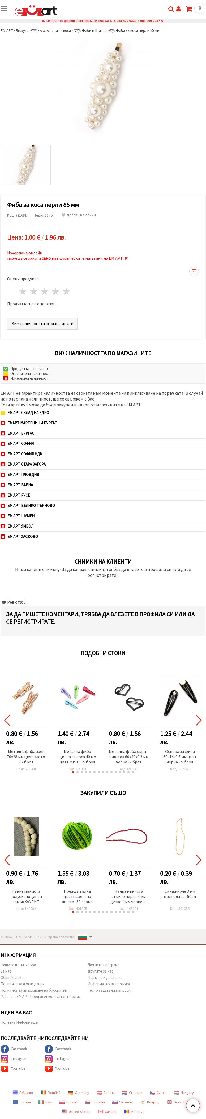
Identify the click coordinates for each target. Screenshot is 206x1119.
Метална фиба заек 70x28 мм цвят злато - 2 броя (26, 757)
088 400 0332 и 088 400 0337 (138, 21)
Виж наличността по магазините (42, 323)
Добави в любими (79, 215)
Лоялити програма (103, 964)
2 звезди (34, 291)
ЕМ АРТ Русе (15, 495)
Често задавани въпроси (109, 990)
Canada (107, 1111)
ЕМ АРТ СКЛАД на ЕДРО (25, 412)
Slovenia (122, 1102)
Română (51, 1092)
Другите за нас (100, 971)
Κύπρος (149, 1102)
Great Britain (180, 1102)
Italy (45, 1102)
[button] (73, 772)
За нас (6, 971)
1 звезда (23, 291)
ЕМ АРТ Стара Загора (23, 464)
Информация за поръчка (109, 983)
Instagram (14, 1059)
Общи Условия (13, 977)
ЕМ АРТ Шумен (18, 515)
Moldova (134, 1111)
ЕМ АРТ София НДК (21, 453)
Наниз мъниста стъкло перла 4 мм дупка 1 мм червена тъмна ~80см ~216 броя (128, 896)
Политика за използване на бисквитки (34, 990)
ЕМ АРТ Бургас (17, 433)
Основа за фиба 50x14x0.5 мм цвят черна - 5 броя (180, 757)
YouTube (13, 1068)
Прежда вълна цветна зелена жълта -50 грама (77, 896)
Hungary (184, 1092)
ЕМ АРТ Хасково (19, 536)
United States (76, 1111)
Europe (22, 1102)
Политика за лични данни (23, 983)
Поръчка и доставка (105, 977)
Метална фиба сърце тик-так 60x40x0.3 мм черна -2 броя (128, 757)
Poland (68, 1102)
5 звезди (66, 291)
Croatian (132, 1092)
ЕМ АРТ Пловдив (20, 474)
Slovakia (95, 1102)
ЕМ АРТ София (17, 443)
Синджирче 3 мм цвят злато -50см (180, 893)
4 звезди (55, 291)
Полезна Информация (20, 1022)
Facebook (14, 1049)
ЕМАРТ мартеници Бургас (29, 422)
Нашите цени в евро (18, 964)
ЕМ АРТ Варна (17, 484)
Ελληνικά (22, 1092)
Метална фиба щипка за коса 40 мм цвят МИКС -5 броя (77, 757)
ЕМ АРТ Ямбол (17, 526)
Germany (78, 1092)
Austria (106, 1092)
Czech (158, 1092)
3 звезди (45, 291)
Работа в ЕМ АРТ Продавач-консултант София (41, 996)
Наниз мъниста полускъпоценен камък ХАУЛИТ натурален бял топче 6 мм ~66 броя (26, 896)
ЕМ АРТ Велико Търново (28, 505)
